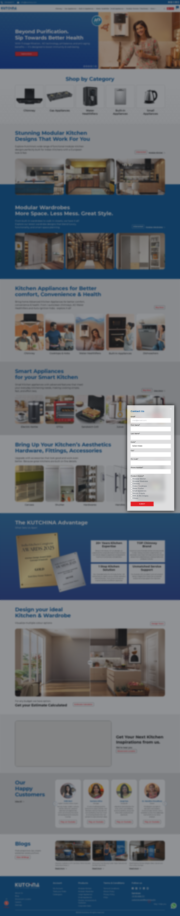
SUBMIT (142, 504)
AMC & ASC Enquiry (140, 496)
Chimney (136, 484)
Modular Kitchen (139, 479)
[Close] (171, 409)
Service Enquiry (139, 493)
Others (135, 498)
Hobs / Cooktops (140, 486)
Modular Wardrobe (140, 481)
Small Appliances (139, 491)
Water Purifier (138, 488)
